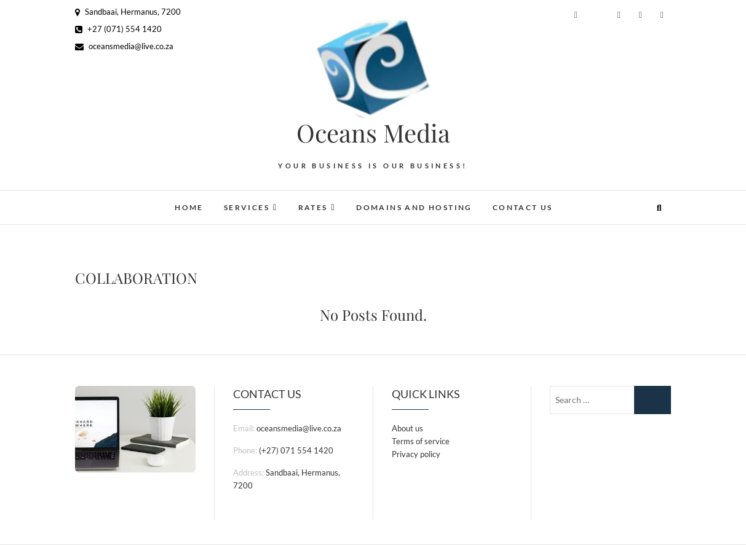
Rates (313, 207)
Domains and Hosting (414, 207)
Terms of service (421, 441)
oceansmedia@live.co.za (124, 46)
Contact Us (523, 207)
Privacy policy (416, 454)
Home (189, 207)
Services (246, 207)
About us (407, 428)
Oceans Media (373, 132)
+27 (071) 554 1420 (118, 29)
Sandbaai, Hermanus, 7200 (128, 12)
